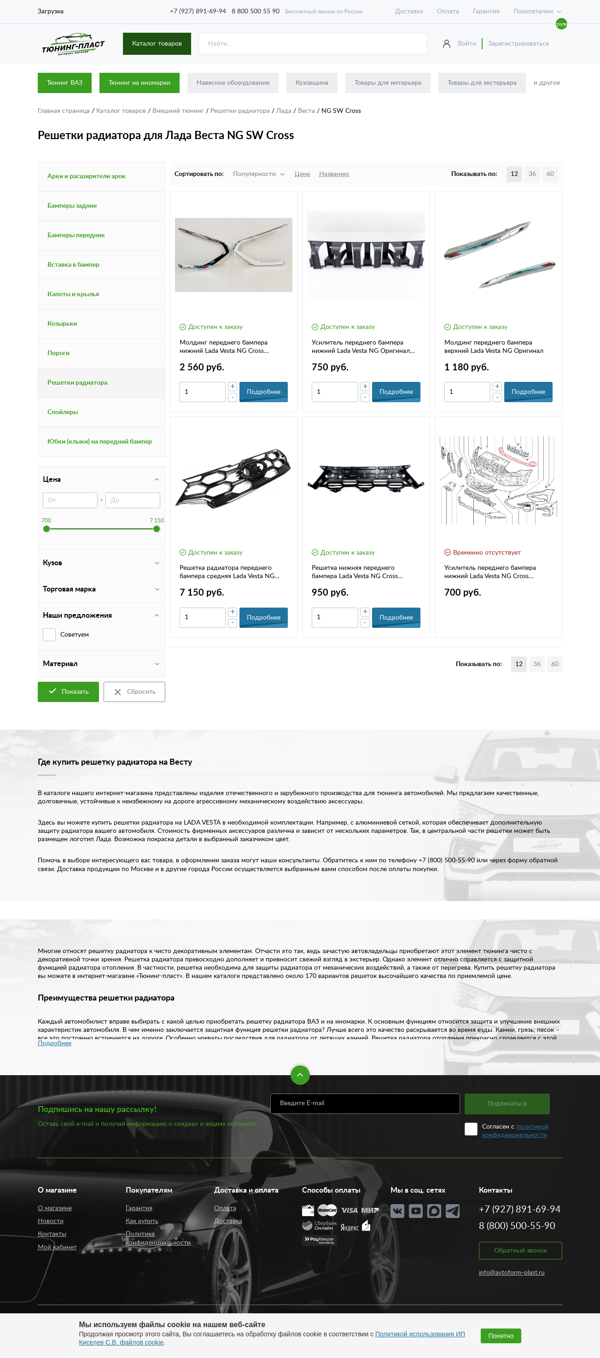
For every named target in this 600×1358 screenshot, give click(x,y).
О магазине (55, 1208)
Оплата (448, 11)
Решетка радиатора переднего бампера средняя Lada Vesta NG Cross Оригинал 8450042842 (227, 572)
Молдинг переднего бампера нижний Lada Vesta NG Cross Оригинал (224, 347)
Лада (284, 111)
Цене (302, 174)
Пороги (58, 353)
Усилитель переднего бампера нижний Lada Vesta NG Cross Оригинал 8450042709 (490, 572)
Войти (467, 44)
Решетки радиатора (241, 111)
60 (550, 174)
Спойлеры (62, 412)
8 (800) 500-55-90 (517, 1226)
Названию (334, 174)
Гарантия (486, 11)
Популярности (254, 174)
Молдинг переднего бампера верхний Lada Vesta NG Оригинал (493, 347)
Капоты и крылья (73, 294)
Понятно (500, 1336)
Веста (307, 111)
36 (532, 174)
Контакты (52, 1234)
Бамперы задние (72, 206)
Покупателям (533, 11)
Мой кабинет (57, 1247)
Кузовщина (312, 83)
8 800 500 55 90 (256, 11)
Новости (51, 1221)
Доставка (409, 11)
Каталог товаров (157, 44)
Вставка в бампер (73, 265)
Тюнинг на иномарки (139, 83)
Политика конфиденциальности (158, 1238)
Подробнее (54, 1043)
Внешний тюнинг (179, 111)
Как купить (142, 1221)
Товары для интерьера (388, 83)
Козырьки (62, 324)
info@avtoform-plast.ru (512, 1273)
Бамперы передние (76, 235)
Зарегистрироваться (518, 44)
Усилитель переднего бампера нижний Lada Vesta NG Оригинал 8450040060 (361, 347)
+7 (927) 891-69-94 (198, 11)
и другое (547, 83)
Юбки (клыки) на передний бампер (99, 442)
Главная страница (65, 111)
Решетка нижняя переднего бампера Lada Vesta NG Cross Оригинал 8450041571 (355, 572)
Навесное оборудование (233, 83)
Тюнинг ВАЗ (64, 83)
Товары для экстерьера (482, 83)
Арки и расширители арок (86, 176)
